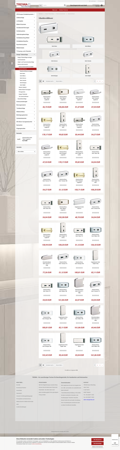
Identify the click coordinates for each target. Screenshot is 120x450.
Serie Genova (23, 78)
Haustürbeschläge (22, 98)
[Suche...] (40, 5)
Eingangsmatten (20, 128)
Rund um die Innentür (23, 64)
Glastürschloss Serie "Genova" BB (95, 141)
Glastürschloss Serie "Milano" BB (95, 251)
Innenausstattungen (21, 101)
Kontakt (18, 401)
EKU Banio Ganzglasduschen (24, 121)
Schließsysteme (20, 31)
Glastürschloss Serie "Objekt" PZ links (63, 142)
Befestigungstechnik (21, 115)
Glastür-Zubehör (23, 87)
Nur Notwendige (97, 443)
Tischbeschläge (20, 108)
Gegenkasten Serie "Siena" (79, 362)
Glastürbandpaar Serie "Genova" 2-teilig (47, 280)
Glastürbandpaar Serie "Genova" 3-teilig (79, 308)
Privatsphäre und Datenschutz (23, 415)
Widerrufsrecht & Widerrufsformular (24, 418)
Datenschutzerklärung (36, 443)
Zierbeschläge (20, 17)
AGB (17, 420)
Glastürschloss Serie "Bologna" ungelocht (46, 142)
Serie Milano (23, 75)
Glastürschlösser (23, 69)
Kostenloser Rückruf (21, 404)
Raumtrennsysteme (21, 44)
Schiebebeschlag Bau (22, 41)
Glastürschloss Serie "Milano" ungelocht (63, 115)
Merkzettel (101, 1)
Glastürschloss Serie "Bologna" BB (79, 279)
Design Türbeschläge (22, 54)
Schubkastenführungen (22, 27)
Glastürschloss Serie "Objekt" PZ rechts (79, 170)
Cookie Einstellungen (21, 423)
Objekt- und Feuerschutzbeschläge (26, 62)
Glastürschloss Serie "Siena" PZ (79, 251)
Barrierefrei (19, 125)
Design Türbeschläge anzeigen (25, 57)
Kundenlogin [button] (92, 1)
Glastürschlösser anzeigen (26, 71)
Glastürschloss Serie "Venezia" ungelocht (95, 115)
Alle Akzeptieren (98, 439)
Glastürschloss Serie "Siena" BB (95, 169)
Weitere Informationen (97, 446)
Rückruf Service (63, 10)
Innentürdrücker (21, 59)
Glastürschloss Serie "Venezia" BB (63, 196)
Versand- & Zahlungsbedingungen (24, 412)
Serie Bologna (23, 82)
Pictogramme (22, 92)
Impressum (19, 409)
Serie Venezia (23, 80)
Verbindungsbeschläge (22, 34)
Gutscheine (19, 407)
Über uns (54, 10)
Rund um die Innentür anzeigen (26, 66)
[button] (40, 97)
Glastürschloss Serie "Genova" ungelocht (79, 115)
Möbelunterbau (20, 111)
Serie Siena (22, 73)
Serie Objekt (22, 85)
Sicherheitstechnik (21, 118)
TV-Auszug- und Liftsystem (23, 51)
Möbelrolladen (20, 48)
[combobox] (50, 97)
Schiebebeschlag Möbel (22, 38)
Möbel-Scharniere (21, 24)
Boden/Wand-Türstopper (25, 89)
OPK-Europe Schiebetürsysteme (24, 14)
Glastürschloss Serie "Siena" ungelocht (46, 115)
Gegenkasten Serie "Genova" (79, 224)
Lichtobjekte (19, 21)
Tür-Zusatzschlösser (23, 96)
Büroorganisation (21, 105)
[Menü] (117, 435)
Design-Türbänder (23, 94)
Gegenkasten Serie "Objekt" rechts (63, 334)
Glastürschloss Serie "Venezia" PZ (63, 279)
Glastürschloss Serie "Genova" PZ (47, 196)
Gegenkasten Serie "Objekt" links (95, 279)
